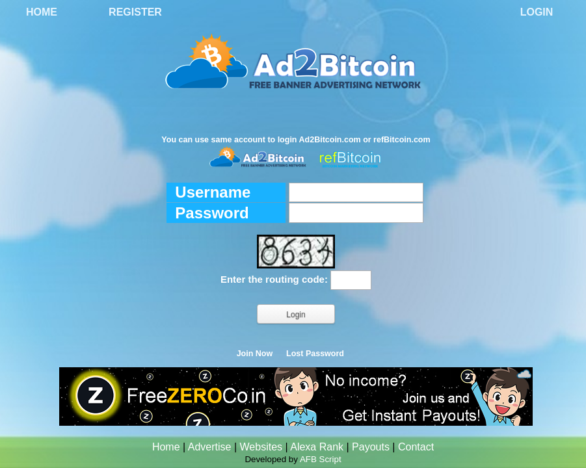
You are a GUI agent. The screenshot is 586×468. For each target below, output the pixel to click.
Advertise (210, 446)
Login (536, 12)
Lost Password (315, 353)
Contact (416, 446)
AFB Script (320, 459)
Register (135, 12)
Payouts (371, 446)
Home (41, 12)
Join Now (255, 353)
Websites (261, 446)
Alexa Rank (316, 446)
